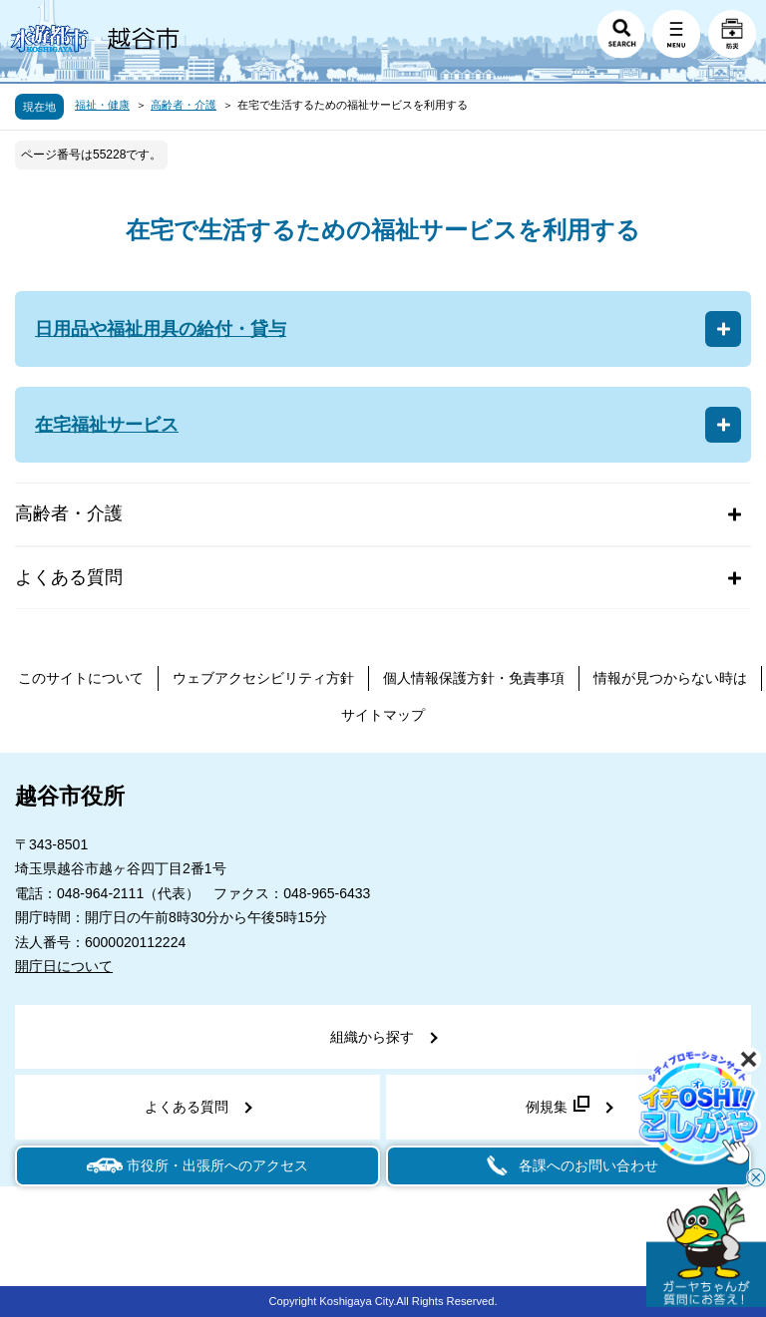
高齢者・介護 (183, 105)
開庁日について (64, 966)
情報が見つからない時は (670, 678)
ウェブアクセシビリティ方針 (263, 678)
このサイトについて (81, 678)
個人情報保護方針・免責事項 (474, 678)
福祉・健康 (102, 105)
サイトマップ (383, 715)
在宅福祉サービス (107, 425)
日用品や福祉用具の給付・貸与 (160, 329)
